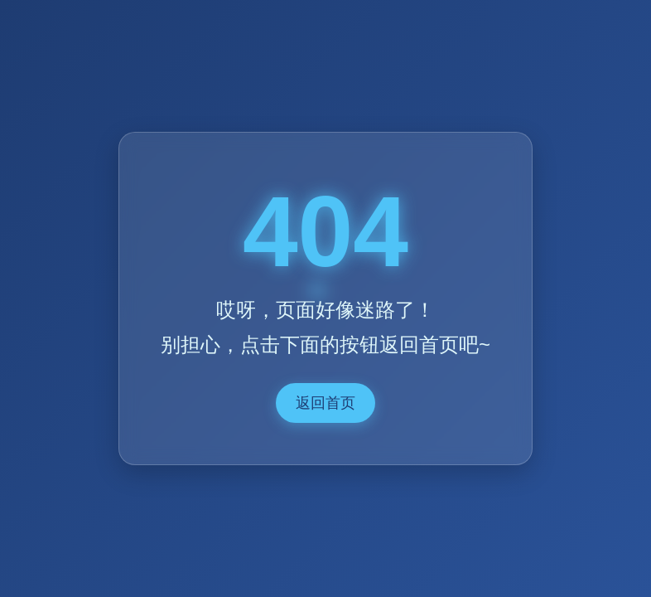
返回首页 (325, 403)
